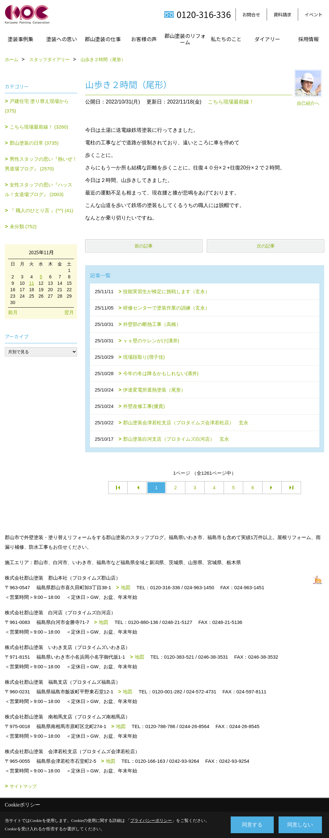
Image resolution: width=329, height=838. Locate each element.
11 (31, 283)
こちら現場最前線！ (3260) (39, 127)
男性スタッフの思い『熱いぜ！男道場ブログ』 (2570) (41, 163)
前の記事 (144, 245)
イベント (314, 14)
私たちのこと (226, 39)
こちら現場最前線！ (231, 101)
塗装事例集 (20, 39)
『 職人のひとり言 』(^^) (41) (41, 210)
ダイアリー (267, 39)
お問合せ (251, 14)
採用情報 (308, 39)
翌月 (69, 312)
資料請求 (282, 14)
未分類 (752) (23, 226)
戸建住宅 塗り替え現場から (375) (37, 105)
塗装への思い (61, 39)
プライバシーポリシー (151, 820)
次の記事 (266, 245)
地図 (125, 587)
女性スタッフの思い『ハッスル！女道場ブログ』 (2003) (38, 189)
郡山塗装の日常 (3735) (34, 143)
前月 (13, 312)
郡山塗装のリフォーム (185, 39)
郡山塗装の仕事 (103, 39)
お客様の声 (144, 39)
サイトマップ (23, 786)
